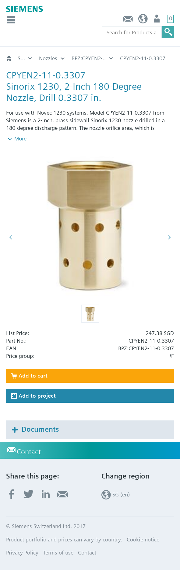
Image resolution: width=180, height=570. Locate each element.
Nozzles (48, 58)
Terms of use (58, 552)
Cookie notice (143, 539)
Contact (29, 451)
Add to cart (33, 375)
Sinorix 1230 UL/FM (25, 58)
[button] (90, 314)
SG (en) (121, 494)
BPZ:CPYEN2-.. (89, 58)
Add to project (37, 395)
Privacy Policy (22, 552)
